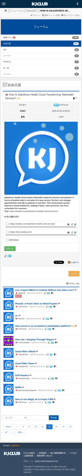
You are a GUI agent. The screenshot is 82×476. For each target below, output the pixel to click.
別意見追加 (12, 240)
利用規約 (43, 453)
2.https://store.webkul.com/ (19, 232)
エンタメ (7, 74)
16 (6, 432)
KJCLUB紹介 (29, 453)
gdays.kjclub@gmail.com (46, 461)
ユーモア (7, 56)
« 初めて (8, 427)
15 (70, 427)
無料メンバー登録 (51, 15)
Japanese (15, 445)
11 (42, 427)
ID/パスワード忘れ (70, 15)
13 (56, 427)
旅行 (5, 49)
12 (49, 427)
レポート (75, 262)
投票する (10, 248)
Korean (6, 445)
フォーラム (17, 10)
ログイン (35, 15)
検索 (54, 418)
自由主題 (31, 10)
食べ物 (6, 68)
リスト (74, 273)
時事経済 (7, 62)
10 (35, 427)
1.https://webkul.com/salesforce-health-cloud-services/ (30, 223)
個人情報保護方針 (58, 453)
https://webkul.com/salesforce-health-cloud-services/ (33, 211)
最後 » (20, 432)
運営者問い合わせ (44, 456)
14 (63, 427)
